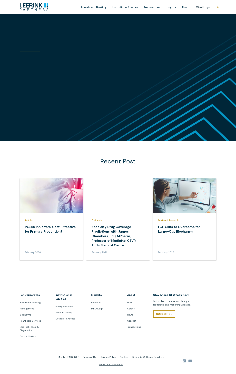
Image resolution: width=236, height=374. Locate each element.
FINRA (70, 358)
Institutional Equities (127, 7)
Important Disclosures (111, 365)
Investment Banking (97, 7)
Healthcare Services (30, 321)
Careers (131, 309)
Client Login (203, 7)
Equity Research (64, 307)
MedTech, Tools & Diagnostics (29, 329)
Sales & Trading (64, 313)
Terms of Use (90, 358)
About (185, 7)
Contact (131, 321)
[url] (34, 7)
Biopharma (25, 315)
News (130, 315)
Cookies (124, 358)
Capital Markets (28, 337)
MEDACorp (97, 309)
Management (27, 309)
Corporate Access (65, 319)
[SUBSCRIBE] (164, 315)
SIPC (76, 358)
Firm (129, 303)
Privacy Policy (108, 358)
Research (96, 303)
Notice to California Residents (148, 358)
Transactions (153, 7)
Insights (171, 7)
